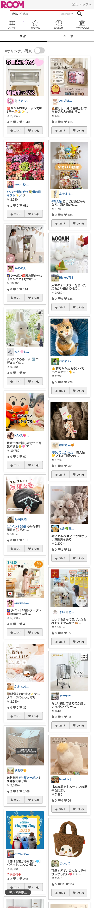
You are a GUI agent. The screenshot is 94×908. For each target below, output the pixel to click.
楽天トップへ (82, 4)
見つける (35, 24)
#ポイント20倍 (16, 526)
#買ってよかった (62, 452)
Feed (12, 24)
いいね (35, 130)
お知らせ (59, 24)
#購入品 (56, 201)
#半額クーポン (28, 777)
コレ (17, 130)
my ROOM (82, 24)
